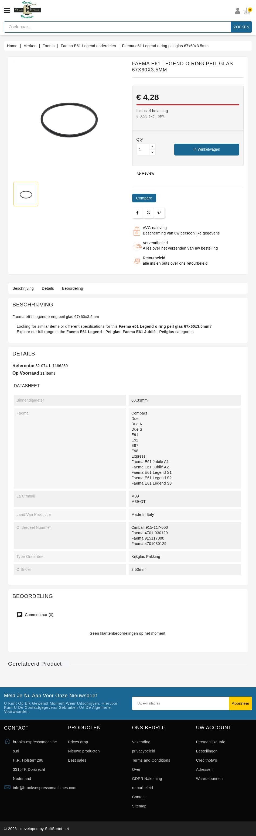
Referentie (23, 365)
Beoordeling (72, 288)
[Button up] (152, 147)
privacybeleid (143, 751)
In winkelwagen (206, 149)
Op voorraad (25, 373)
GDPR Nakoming (147, 778)
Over (136, 769)
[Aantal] (142, 150)
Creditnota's (206, 760)
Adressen (204, 769)
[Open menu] (7, 10)
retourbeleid (142, 788)
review (145, 173)
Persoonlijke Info (211, 742)
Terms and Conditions (151, 760)
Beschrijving (23, 288)
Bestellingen (207, 751)
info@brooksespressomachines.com (44, 788)
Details (48, 288)
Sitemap (139, 806)
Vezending (141, 742)
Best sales (77, 760)
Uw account (213, 727)
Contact (139, 797)
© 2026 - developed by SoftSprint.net (36, 829)
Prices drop (78, 742)
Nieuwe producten (84, 751)
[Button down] (152, 152)
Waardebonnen (209, 778)
